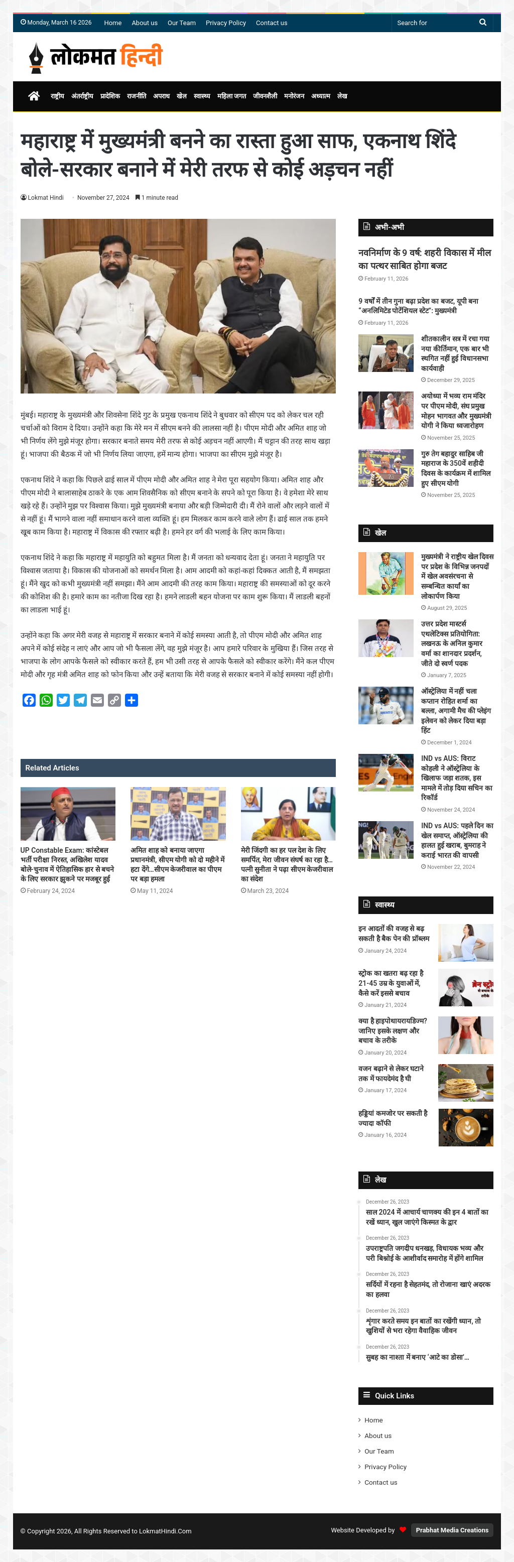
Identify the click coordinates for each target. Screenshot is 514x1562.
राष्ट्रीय (57, 96)
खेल (182, 96)
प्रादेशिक (110, 96)
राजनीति (136, 96)
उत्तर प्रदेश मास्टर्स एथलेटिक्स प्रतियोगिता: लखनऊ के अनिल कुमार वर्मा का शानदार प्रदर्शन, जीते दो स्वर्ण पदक (451, 643)
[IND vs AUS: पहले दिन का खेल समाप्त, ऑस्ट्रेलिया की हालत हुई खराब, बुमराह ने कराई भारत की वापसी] (386, 840)
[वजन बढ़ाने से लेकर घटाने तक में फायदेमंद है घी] (465, 1083)
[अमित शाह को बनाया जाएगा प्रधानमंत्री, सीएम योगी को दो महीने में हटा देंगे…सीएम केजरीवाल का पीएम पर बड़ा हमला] (178, 814)
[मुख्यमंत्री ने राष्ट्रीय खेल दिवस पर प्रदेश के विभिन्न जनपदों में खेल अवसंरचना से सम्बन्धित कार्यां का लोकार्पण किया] (386, 573)
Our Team (182, 23)
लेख (342, 96)
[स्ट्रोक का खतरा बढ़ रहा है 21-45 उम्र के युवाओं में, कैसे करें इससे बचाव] (465, 987)
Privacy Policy (226, 23)
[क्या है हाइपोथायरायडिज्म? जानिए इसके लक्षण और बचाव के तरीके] (465, 1035)
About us (145, 23)
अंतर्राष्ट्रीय (82, 96)
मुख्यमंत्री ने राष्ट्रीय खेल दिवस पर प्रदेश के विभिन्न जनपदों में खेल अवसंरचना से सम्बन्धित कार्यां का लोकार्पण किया (457, 576)
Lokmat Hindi (46, 197)
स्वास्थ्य (202, 96)
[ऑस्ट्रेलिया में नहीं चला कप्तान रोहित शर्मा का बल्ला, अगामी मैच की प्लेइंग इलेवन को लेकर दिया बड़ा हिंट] (386, 705)
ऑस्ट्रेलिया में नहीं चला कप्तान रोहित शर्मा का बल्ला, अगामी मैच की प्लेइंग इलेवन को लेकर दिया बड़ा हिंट (456, 710)
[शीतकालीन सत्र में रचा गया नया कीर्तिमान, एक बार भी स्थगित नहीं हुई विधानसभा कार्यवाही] (386, 353)
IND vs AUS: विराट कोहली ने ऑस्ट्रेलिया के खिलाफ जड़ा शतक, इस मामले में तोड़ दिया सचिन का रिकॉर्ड (456, 778)
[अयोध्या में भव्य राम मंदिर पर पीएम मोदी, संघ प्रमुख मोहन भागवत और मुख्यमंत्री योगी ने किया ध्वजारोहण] (386, 410)
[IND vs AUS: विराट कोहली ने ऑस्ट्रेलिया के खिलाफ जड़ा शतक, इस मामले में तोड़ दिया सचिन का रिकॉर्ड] (386, 773)
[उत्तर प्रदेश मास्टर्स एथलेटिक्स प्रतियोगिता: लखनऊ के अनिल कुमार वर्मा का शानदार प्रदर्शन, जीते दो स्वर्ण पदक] (386, 638)
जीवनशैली (265, 96)
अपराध (161, 96)
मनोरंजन (294, 96)
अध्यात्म (320, 96)
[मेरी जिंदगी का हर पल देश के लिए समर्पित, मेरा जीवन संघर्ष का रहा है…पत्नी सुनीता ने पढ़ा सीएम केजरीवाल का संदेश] (288, 814)
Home (112, 23)
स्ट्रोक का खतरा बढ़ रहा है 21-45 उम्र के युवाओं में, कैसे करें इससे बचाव (390, 983)
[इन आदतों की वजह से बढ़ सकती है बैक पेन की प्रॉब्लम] (465, 943)
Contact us (272, 23)
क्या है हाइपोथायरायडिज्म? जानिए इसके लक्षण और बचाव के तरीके (392, 1031)
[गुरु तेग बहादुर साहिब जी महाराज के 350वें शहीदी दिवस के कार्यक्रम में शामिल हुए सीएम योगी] (386, 468)
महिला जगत (231, 96)
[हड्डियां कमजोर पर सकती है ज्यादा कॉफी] (465, 1127)
